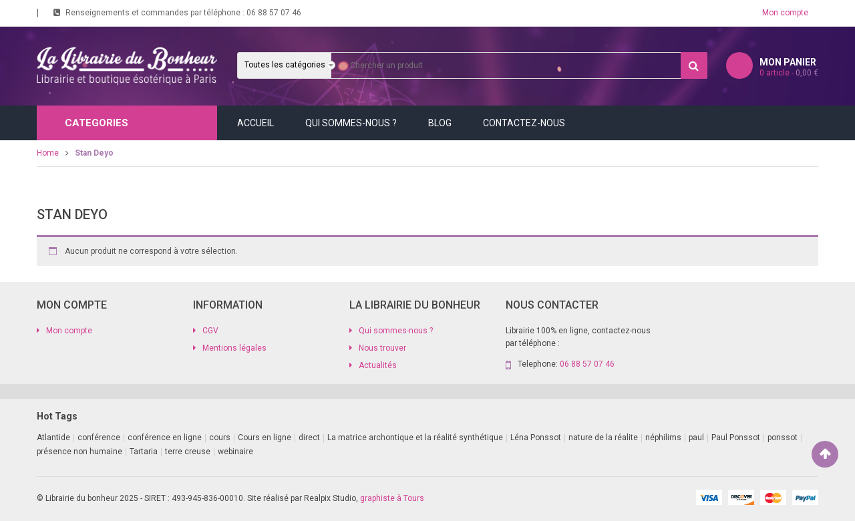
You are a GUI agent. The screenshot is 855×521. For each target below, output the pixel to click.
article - (788, 72)
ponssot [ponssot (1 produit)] (782, 437)
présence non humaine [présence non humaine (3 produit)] (79, 451)
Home (48, 153)
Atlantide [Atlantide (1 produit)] (53, 437)
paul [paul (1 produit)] (696, 437)
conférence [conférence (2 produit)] (98, 437)
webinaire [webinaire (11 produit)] (235, 451)
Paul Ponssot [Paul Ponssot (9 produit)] (735, 437)
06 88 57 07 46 (273, 12)
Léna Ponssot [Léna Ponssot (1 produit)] (535, 437)
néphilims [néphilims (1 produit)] (663, 437)
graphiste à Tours (392, 498)
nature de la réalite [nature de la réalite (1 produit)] (603, 437)
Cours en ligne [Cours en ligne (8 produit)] (264, 437)
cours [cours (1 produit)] (219, 437)
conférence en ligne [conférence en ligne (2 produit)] (165, 437)
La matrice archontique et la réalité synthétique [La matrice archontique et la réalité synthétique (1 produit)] (415, 437)
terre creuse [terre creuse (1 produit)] (187, 451)
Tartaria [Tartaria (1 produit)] (144, 451)
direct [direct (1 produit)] (309, 437)
